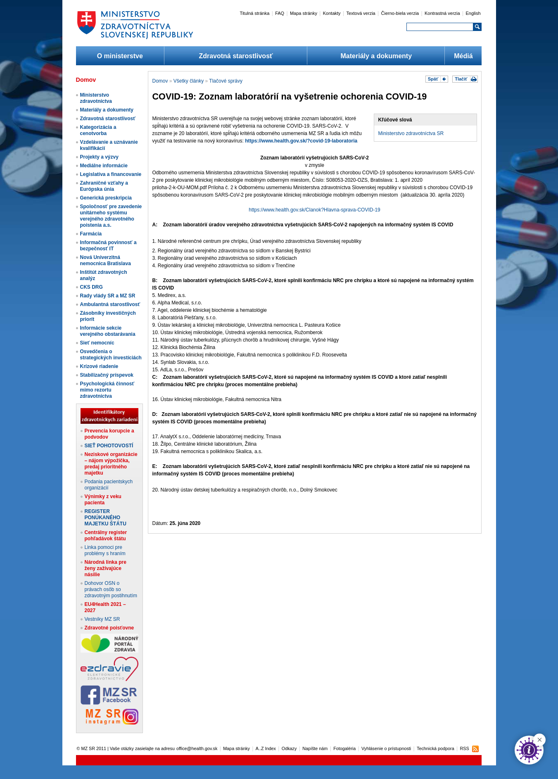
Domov (160, 81)
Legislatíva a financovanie (111, 174)
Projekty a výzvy (99, 157)
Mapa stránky (303, 13)
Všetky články (188, 81)
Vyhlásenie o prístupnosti (386, 748)
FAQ (279, 13)
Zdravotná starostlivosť (236, 55)
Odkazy (289, 748)
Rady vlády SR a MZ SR (107, 296)
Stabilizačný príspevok (106, 375)
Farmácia (91, 234)
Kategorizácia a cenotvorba (98, 130)
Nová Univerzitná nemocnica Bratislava (105, 260)
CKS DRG (91, 287)
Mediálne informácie (104, 166)
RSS (464, 748)
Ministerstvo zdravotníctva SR (411, 133)
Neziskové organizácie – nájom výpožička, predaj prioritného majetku (111, 463)
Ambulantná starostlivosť (110, 304)
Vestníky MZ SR (102, 619)
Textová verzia (360, 13)
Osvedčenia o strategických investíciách (111, 355)
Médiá (463, 55)
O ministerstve (120, 55)
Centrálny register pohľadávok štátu (106, 536)
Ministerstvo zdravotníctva (96, 98)
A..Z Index (266, 748)
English (472, 13)
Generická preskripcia (106, 198)
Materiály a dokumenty (376, 55)
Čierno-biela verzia (400, 13)
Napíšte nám (315, 748)
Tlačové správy (225, 81)
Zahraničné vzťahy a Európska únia (104, 186)
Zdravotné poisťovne (109, 628)
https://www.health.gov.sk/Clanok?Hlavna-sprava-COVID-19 (314, 210)
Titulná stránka (255, 13)
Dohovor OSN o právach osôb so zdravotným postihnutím (111, 589)
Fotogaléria (344, 748)
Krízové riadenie (99, 366)
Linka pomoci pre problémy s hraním (105, 550)
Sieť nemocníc (97, 343)
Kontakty (332, 13)
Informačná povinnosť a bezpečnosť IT (108, 246)
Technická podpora (435, 748)
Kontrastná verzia (442, 13)
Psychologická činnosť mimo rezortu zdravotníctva (107, 390)
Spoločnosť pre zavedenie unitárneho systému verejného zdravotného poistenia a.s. (111, 216)
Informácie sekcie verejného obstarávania (107, 331)
